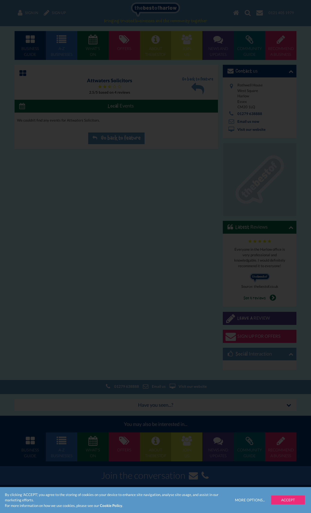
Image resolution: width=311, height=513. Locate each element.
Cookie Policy (111, 505)
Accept (288, 500)
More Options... (250, 500)
